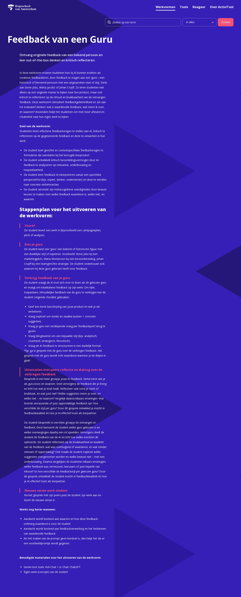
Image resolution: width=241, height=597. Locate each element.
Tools (184, 7)
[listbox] (199, 22)
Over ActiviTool (221, 7)
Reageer (199, 7)
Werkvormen (165, 7)
